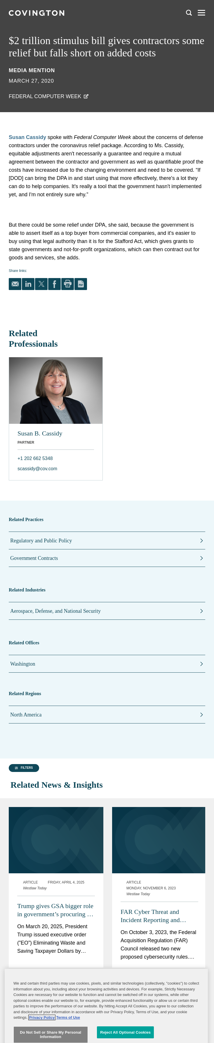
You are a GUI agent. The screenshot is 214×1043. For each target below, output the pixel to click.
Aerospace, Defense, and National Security (55, 611)
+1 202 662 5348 (35, 458)
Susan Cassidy (27, 137)
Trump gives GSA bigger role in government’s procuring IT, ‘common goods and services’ (55, 896)
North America (25, 715)
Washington (22, 664)
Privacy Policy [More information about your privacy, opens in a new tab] (42, 1032)
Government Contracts (34, 558)
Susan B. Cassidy (40, 433)
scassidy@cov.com (37, 468)
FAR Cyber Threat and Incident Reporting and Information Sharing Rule (154, 902)
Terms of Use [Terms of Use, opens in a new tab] (68, 1032)
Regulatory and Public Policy (41, 541)
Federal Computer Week (45, 96)
